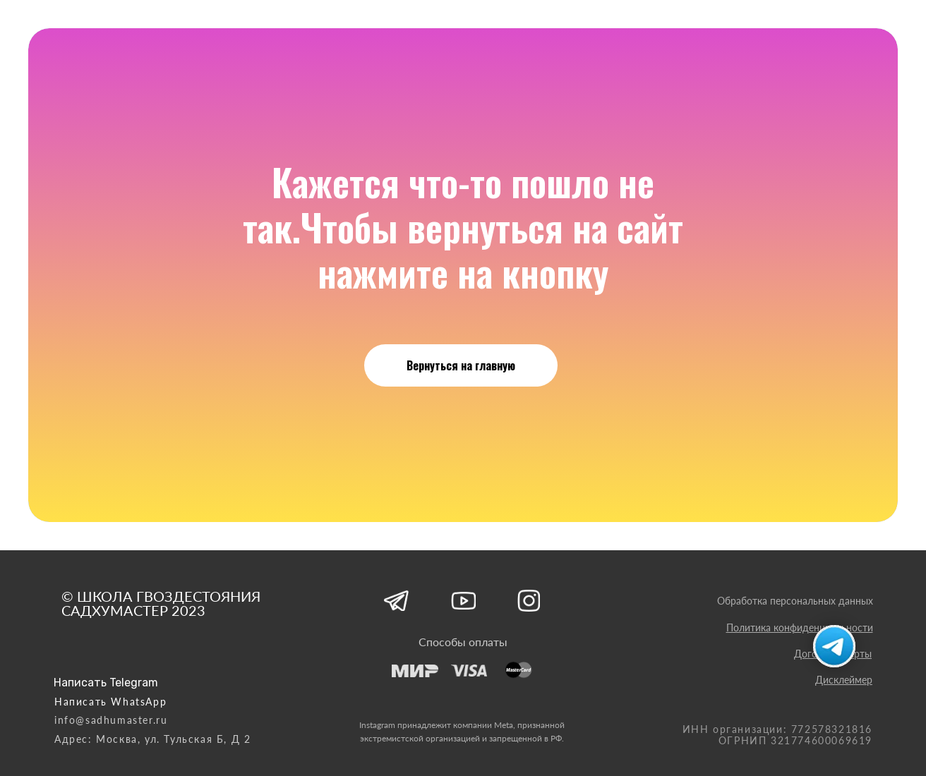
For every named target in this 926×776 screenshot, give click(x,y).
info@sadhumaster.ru (110, 720)
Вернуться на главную (461, 365)
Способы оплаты (463, 641)
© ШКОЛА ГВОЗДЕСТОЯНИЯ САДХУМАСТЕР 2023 (160, 603)
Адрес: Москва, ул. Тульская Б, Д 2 (152, 739)
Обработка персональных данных (795, 601)
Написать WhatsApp (110, 702)
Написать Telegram (106, 682)
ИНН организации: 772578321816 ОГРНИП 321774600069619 (777, 734)
